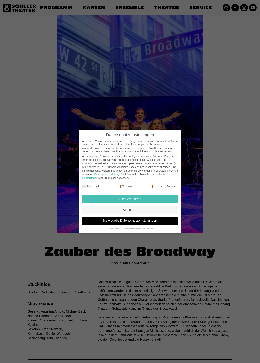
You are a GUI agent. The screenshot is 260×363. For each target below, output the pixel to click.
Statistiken (125, 183)
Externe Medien (164, 183)
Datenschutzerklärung (106, 171)
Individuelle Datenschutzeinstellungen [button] (130, 217)
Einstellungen (90, 174)
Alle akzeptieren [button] (130, 196)
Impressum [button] (148, 226)
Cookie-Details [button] (113, 226)
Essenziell (90, 183)
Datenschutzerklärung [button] (131, 226)
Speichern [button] (130, 207)
